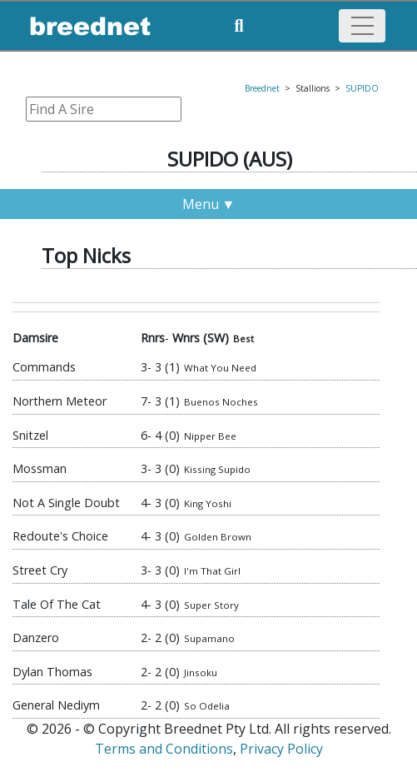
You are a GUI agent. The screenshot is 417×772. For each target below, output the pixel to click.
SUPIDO (362, 88)
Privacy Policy (281, 749)
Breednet (262, 88)
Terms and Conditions (164, 749)
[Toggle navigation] (362, 25)
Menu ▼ (209, 204)
